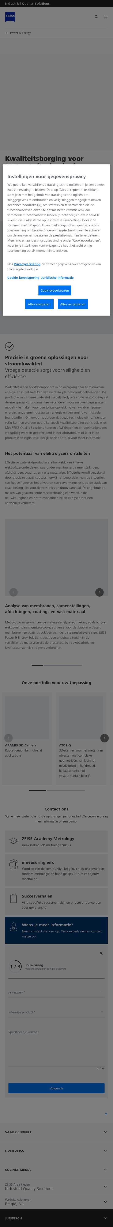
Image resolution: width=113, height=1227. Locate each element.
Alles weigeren (39, 304)
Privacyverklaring (27, 264)
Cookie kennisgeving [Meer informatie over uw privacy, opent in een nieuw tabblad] (23, 277)
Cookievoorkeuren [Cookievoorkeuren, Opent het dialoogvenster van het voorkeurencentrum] (55, 290)
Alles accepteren (73, 304)
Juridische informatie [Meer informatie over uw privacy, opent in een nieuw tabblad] (57, 277)
